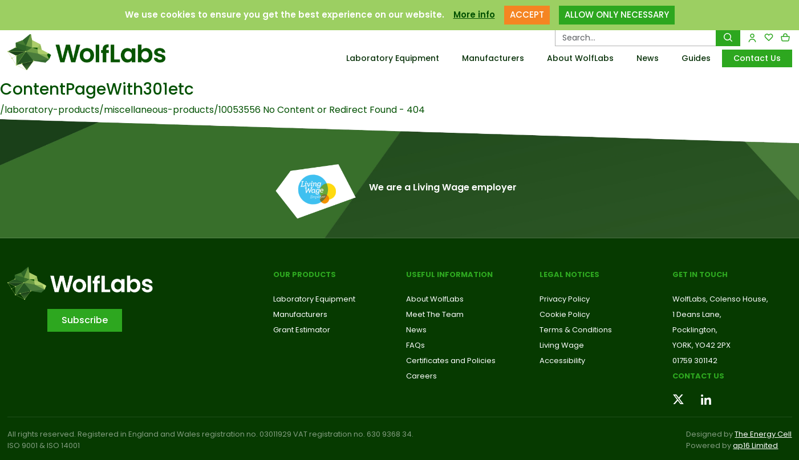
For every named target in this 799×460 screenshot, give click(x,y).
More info (474, 15)
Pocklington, (694, 329)
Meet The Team (435, 314)
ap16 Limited (755, 445)
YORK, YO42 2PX (701, 345)
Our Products (304, 274)
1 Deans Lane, (696, 314)
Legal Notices (569, 274)
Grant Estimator (301, 329)
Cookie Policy (565, 314)
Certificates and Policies (451, 360)
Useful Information (449, 274)
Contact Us (757, 58)
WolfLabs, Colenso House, (720, 299)
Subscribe (85, 320)
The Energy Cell (763, 434)
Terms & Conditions (576, 329)
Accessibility (562, 360)
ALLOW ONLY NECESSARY (617, 15)
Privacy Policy (565, 299)
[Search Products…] (635, 37)
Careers (421, 376)
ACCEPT (527, 15)
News (647, 58)
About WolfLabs (580, 58)
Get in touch (700, 274)
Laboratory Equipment (392, 58)
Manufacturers (493, 58)
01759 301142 (694, 360)
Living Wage (562, 345)
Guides (696, 58)
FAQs (415, 345)
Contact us (698, 376)
